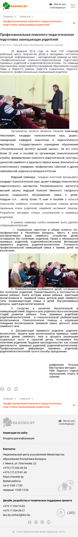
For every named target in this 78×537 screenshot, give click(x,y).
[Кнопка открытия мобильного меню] (73, 6)
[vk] (9, 389)
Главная (8, 16)
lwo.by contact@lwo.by (16, 514)
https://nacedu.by (13, 476)
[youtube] (48, 522)
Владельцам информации (18, 438)
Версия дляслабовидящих (66, 422)
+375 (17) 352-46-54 (15, 467)
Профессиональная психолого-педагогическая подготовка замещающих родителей (32, 23)
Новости (25, 16)
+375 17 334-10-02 (14, 506)
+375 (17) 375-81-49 (15, 472)
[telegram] (42, 522)
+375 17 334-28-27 (14, 510)
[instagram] (36, 522)
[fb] (2, 389)
